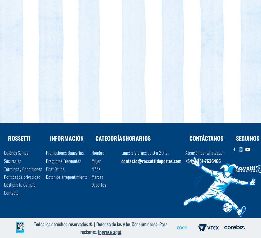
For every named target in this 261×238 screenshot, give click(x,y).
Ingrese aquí (109, 231)
